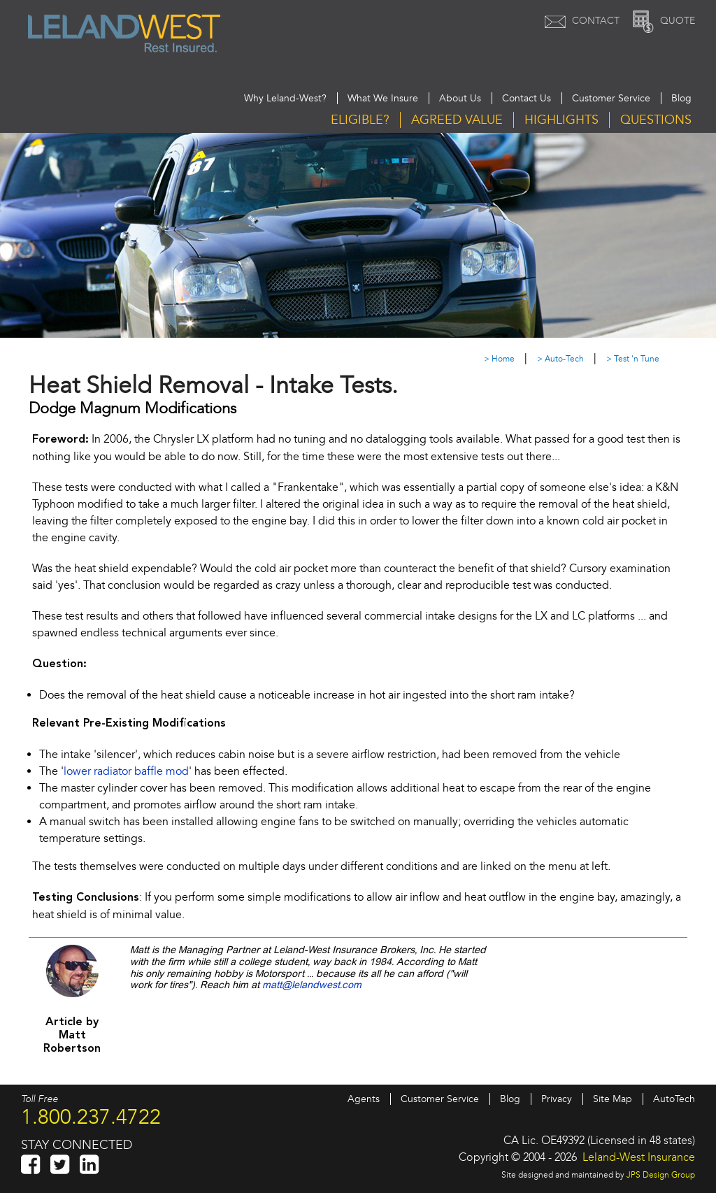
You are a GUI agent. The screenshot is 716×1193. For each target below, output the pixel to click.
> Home (499, 359)
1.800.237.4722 (91, 1116)
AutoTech (674, 1099)
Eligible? (360, 120)
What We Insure (383, 98)
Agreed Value (457, 120)
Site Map (612, 1099)
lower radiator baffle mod (126, 771)
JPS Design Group (660, 1175)
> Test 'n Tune (632, 359)
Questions (656, 120)
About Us (460, 98)
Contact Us (526, 98)
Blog (681, 98)
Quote (662, 21)
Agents (364, 1099)
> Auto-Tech (560, 359)
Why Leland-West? (285, 98)
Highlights (561, 120)
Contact (580, 21)
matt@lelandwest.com (311, 985)
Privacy (556, 1099)
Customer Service (611, 98)
